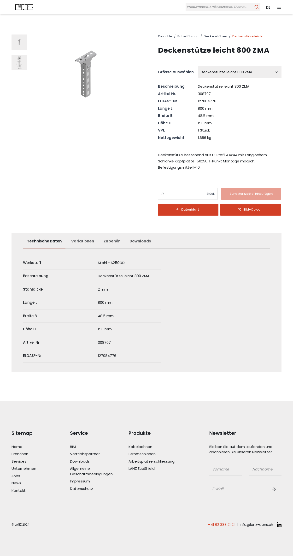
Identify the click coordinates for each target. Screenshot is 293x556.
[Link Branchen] (33, 454)
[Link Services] (33, 461)
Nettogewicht (171, 137)
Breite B (165, 115)
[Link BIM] (91, 447)
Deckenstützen (215, 36)
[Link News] (33, 483)
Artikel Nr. (167, 93)
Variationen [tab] (82, 241)
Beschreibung (171, 86)
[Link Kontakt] (33, 490)
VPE (161, 130)
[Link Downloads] (91, 461)
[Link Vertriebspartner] (91, 454)
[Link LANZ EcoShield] (150, 468)
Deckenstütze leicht (247, 36)
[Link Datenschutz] (91, 489)
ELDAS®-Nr (167, 100)
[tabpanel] (146, 309)
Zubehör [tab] (112, 241)
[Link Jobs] (33, 476)
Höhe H (164, 123)
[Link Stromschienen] (150, 454)
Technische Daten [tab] (44, 241)
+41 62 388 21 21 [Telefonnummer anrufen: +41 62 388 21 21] (221, 524)
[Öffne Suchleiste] (222, 7)
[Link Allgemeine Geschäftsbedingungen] (91, 471)
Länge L (165, 108)
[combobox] (239, 72)
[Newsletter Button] (275, 489)
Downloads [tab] (140, 241)
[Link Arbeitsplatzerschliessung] (150, 461)
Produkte (165, 36)
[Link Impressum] (91, 481)
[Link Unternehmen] (33, 468)
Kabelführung (188, 36)
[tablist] (146, 244)
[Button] (251, 194)
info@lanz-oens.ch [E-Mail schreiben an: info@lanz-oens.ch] (256, 524)
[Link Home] (33, 447)
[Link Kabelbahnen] (150, 447)
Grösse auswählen (176, 72)
